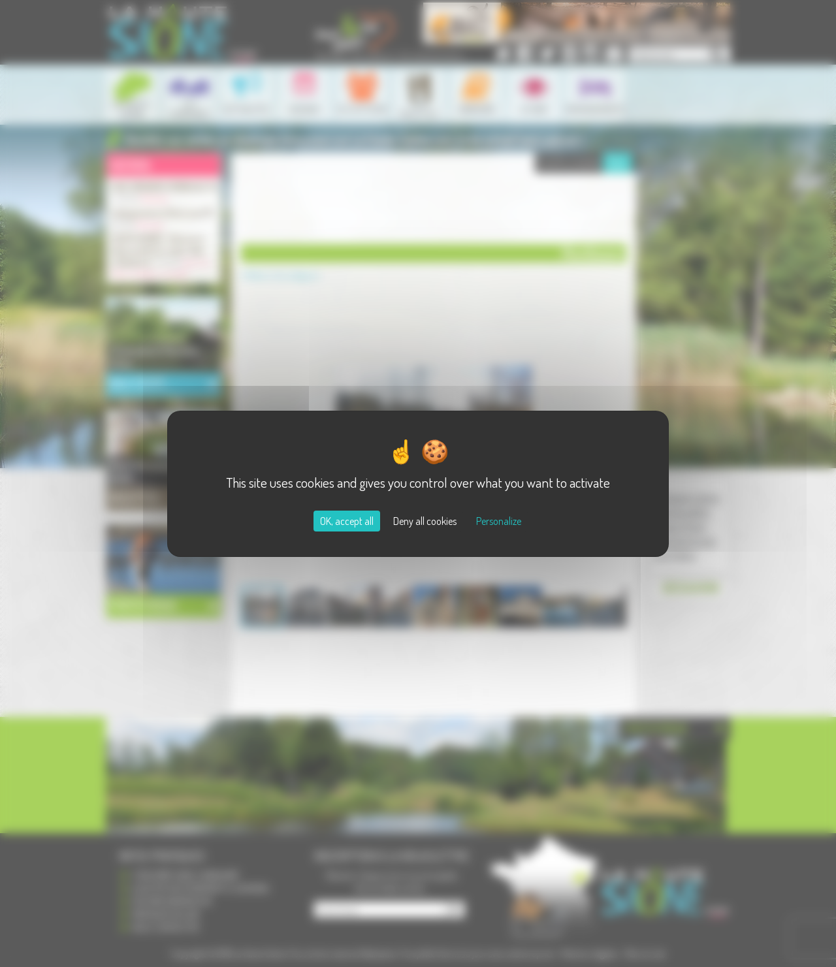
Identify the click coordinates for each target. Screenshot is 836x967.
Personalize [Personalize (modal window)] (498, 521)
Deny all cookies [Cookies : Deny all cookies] (425, 521)
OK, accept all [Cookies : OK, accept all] (347, 521)
